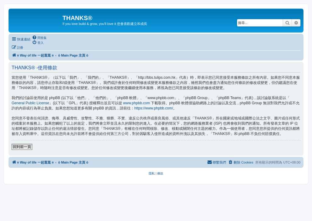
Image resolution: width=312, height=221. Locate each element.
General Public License (30, 103)
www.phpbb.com (136, 103)
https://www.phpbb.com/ (153, 108)
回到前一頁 (22, 147)
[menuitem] (39, 37)
